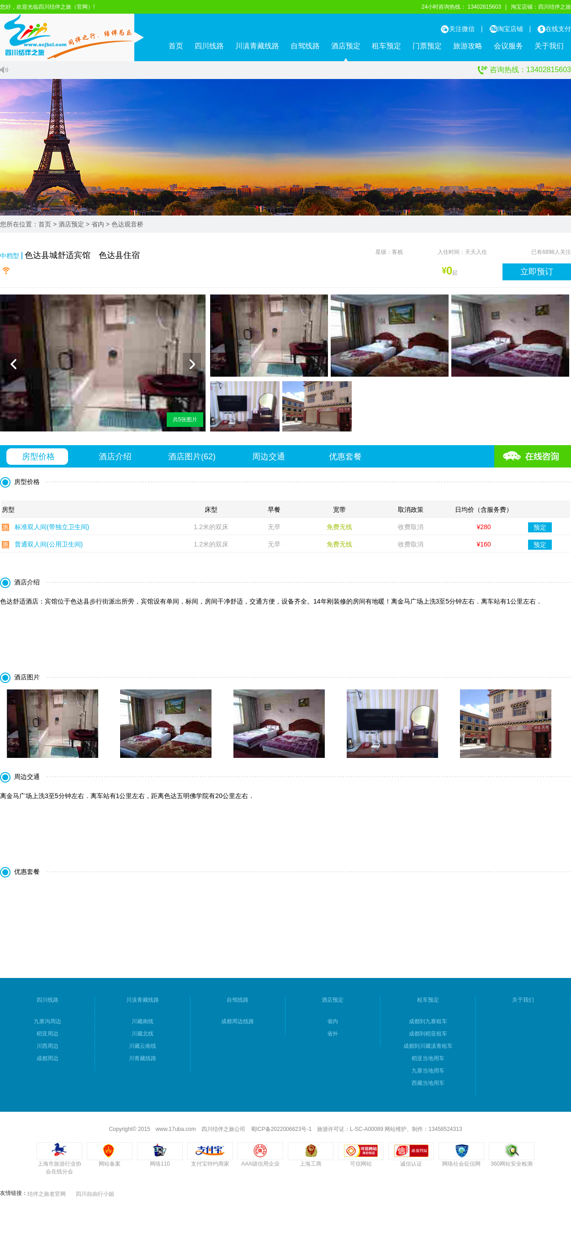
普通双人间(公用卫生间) (49, 549)
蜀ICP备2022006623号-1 (281, 1134)
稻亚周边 (47, 1038)
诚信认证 (411, 1169)
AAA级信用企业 (260, 1169)
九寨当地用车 (428, 1075)
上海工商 (311, 1169)
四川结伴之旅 (554, 7)
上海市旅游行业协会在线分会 (59, 1173)
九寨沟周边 (47, 1026)
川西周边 (47, 1051)
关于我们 (549, 46)
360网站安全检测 (512, 1169)
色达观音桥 (127, 224)
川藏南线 (142, 1026)
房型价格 (38, 461)
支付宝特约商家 (210, 1169)
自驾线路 (305, 46)
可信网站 (361, 1169)
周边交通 (268, 461)
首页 (176, 46)
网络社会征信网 (461, 1169)
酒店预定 (345, 46)
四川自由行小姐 (95, 1199)
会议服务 (508, 46)
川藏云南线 (142, 1051)
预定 (540, 532)
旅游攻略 (467, 46)
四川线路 (209, 46)
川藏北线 (142, 1038)
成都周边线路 (237, 1026)
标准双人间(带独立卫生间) (52, 532)
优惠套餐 (345, 461)
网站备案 (110, 1169)
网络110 (160, 1169)
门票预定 (427, 46)
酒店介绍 (115, 461)
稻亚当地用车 (428, 1063)
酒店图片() (192, 461)
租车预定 (386, 46)
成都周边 (47, 1063)
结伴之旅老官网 (46, 1199)
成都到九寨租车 (428, 1026)
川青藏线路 (142, 1063)
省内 (97, 224)
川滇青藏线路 (257, 46)
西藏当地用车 (428, 1088)
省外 (332, 1038)
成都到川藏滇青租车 (428, 1051)
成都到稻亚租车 (428, 1038)
